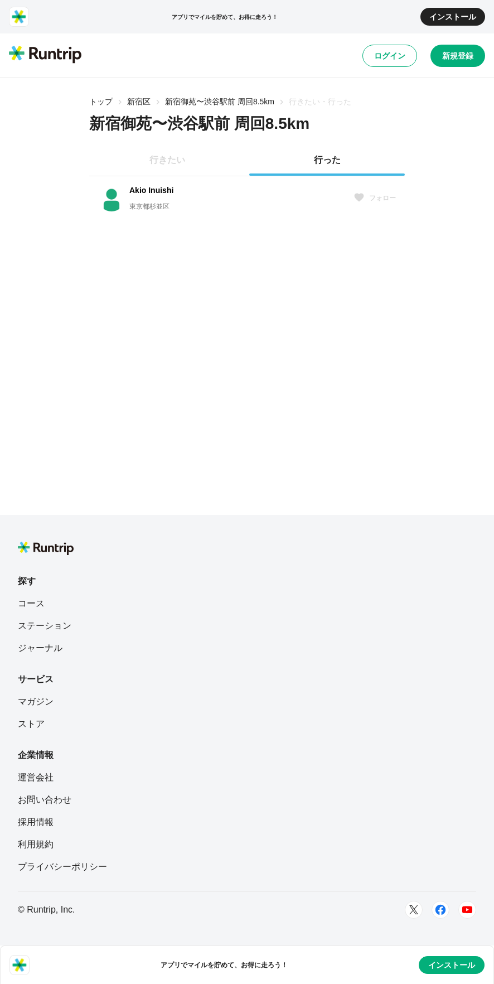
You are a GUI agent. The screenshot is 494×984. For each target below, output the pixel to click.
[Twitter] (414, 910)
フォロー (374, 198)
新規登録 (457, 55)
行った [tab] (327, 160)
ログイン (389, 55)
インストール (452, 16)
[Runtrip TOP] (45, 55)
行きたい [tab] (167, 160)
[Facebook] (440, 910)
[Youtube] (467, 910)
